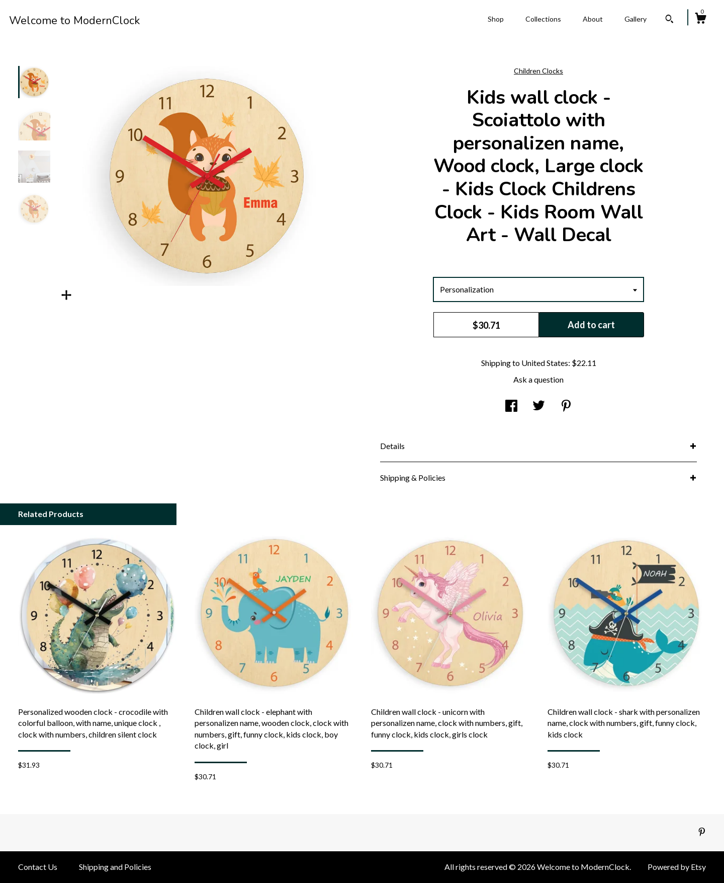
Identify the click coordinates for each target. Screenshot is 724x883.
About (593, 19)
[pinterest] (702, 832)
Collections (543, 19)
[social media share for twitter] (539, 406)
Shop (496, 19)
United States (544, 362)
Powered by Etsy (677, 866)
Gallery (635, 19)
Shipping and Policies (115, 866)
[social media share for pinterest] (566, 406)
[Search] (669, 20)
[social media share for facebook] (511, 406)
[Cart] (700, 19)
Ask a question (538, 379)
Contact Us (37, 866)
